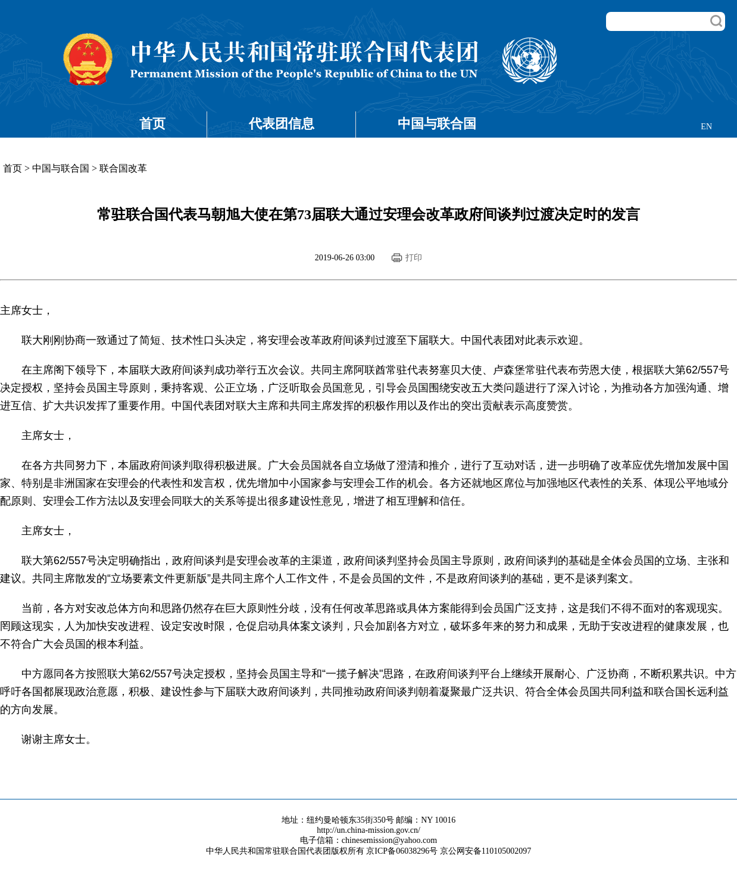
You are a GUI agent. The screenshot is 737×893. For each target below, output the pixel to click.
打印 (413, 257)
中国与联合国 (437, 123)
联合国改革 (123, 168)
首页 (152, 123)
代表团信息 (281, 123)
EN (706, 126)
